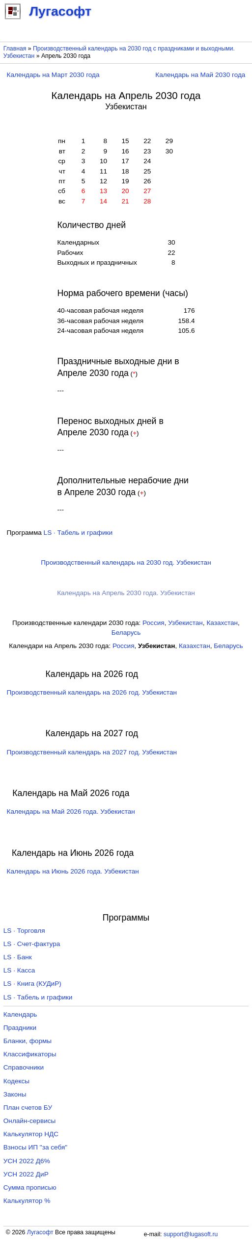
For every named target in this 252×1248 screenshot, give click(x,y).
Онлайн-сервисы (29, 1120)
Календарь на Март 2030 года (53, 74)
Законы (15, 1094)
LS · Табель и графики (78, 532)
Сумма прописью (29, 1187)
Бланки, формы (27, 1041)
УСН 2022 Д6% (26, 1161)
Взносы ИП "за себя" (35, 1147)
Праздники (19, 1027)
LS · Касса (19, 970)
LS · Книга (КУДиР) (32, 983)
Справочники (23, 1067)
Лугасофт (40, 1232)
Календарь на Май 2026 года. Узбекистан (71, 811)
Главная (15, 48)
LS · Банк (17, 957)
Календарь (20, 1014)
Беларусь (126, 632)
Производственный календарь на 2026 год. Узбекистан (92, 692)
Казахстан (222, 622)
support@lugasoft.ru (191, 1234)
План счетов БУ (27, 1107)
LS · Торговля (24, 930)
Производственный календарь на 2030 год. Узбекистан (126, 562)
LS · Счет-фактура (31, 944)
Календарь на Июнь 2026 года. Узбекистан (73, 871)
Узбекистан (185, 622)
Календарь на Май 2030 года (200, 74)
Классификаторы (29, 1054)
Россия (153, 622)
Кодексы (16, 1081)
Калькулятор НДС (30, 1134)
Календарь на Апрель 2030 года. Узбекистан (126, 593)
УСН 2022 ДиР (26, 1174)
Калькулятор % (26, 1200)
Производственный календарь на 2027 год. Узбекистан (92, 752)
